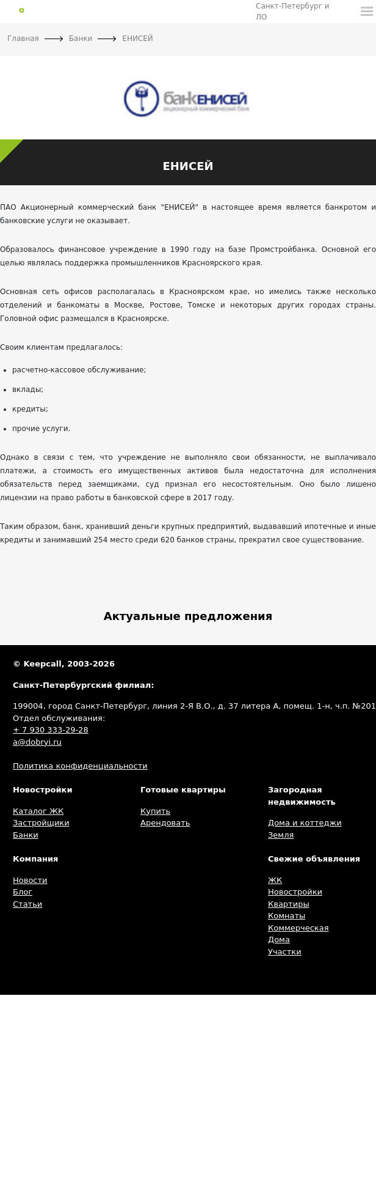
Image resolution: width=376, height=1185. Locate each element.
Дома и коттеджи (305, 822)
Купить (155, 811)
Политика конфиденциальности (80, 765)
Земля (281, 835)
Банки (25, 835)
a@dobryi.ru (37, 742)
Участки (285, 951)
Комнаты (286, 915)
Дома (279, 939)
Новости (30, 880)
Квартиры (288, 904)
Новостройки (295, 891)
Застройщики (41, 822)
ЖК (275, 880)
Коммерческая (298, 927)
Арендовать (165, 822)
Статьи (27, 904)
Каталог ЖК (38, 811)
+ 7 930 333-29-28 (51, 729)
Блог (22, 891)
